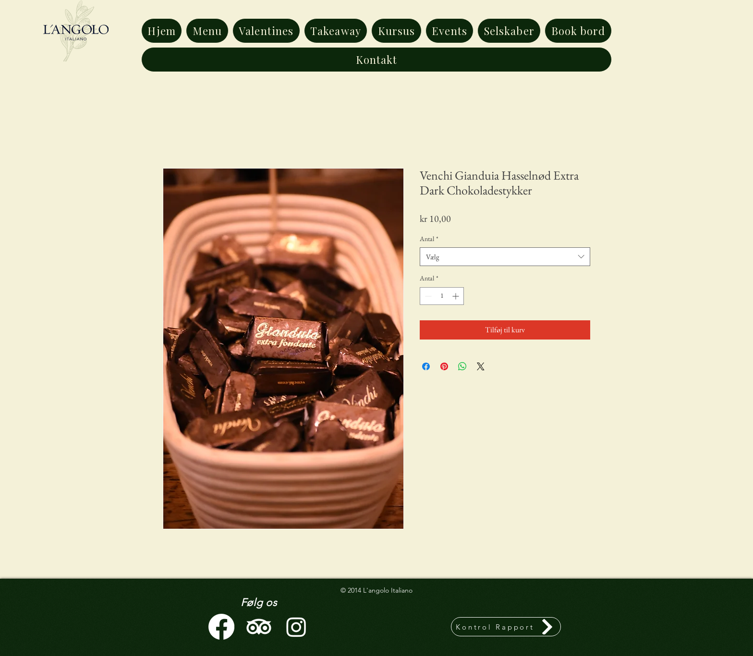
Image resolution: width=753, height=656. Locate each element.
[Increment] (456, 296)
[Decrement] (427, 296)
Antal (429, 238)
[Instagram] (296, 627)
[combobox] (505, 256)
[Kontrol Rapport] (506, 626)
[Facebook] (221, 627)
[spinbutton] (441, 296)
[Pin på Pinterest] (444, 366)
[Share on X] (480, 366)
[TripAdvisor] (259, 627)
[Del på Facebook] (426, 366)
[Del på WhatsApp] (462, 366)
